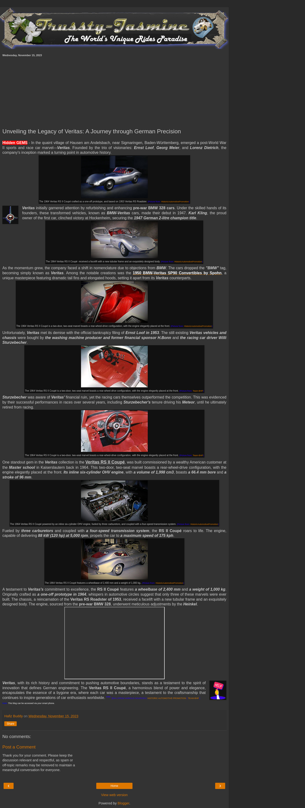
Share (10, 723)
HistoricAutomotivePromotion (175, 201)
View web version (114, 795)
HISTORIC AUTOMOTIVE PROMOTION (166, 698)
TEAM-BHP (193, 698)
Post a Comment (19, 746)
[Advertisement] (114, 92)
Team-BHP (198, 391)
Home (114, 786)
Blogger (123, 803)
